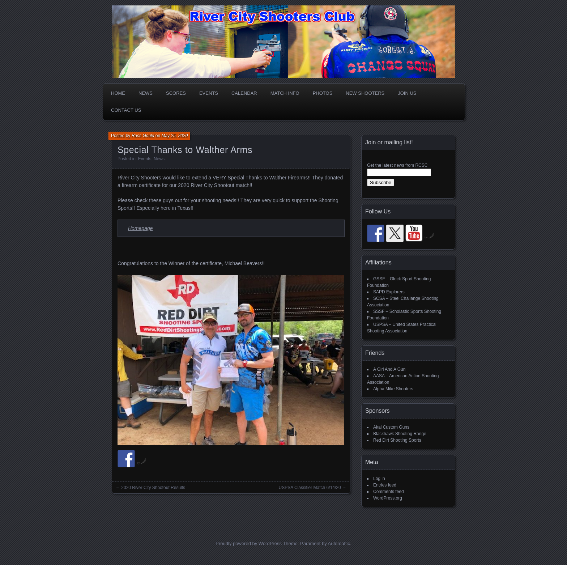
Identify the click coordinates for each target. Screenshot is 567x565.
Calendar (244, 93)
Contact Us (126, 110)
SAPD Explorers (389, 291)
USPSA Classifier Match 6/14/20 (310, 487)
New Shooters (365, 93)
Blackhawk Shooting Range (399, 433)
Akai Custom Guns (391, 427)
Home (118, 93)
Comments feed (388, 491)
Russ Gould (143, 135)
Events (208, 93)
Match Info (284, 93)
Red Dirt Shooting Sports (397, 440)
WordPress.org (387, 498)
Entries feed (384, 485)
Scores (176, 93)
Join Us (407, 93)
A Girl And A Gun (389, 369)
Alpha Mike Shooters (393, 388)
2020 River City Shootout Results (153, 487)
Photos (323, 93)
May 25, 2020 (174, 135)
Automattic (339, 543)
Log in (379, 478)
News (145, 93)
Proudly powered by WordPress (249, 543)
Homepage (140, 228)
